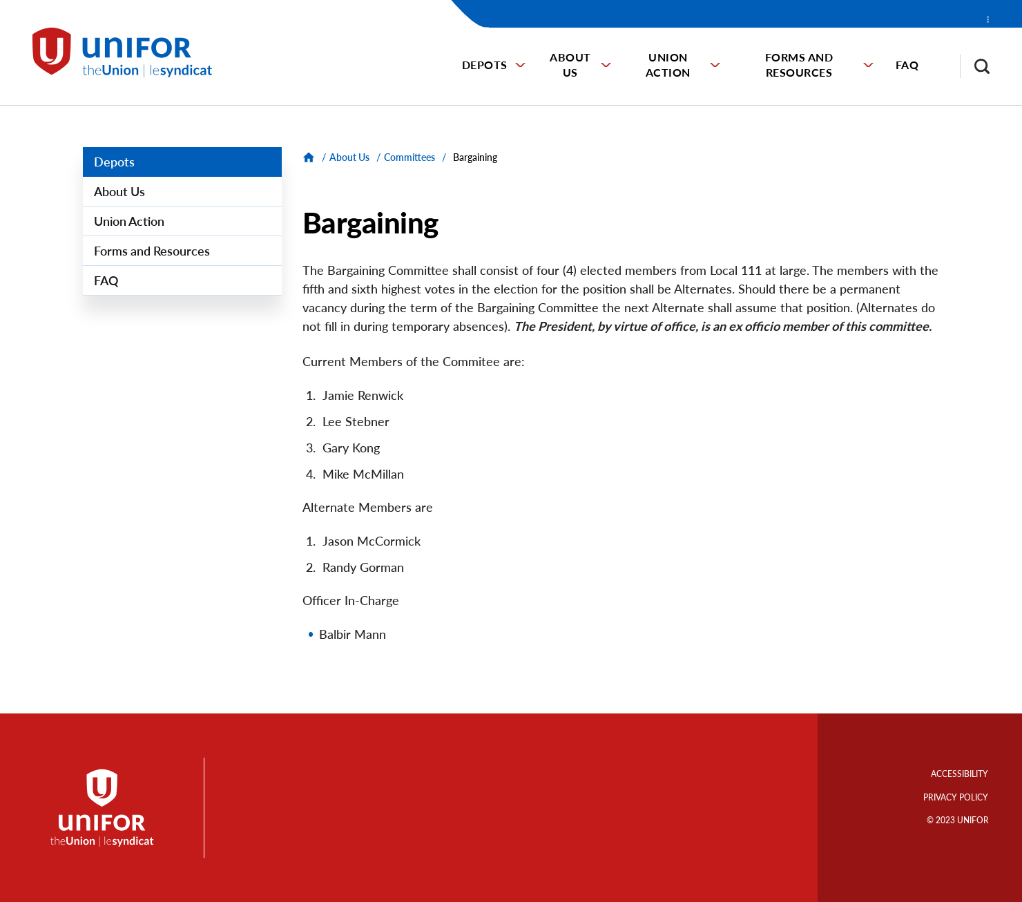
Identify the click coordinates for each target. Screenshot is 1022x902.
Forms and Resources (799, 64)
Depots (485, 64)
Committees (409, 157)
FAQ (907, 64)
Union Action (668, 64)
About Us (570, 64)
